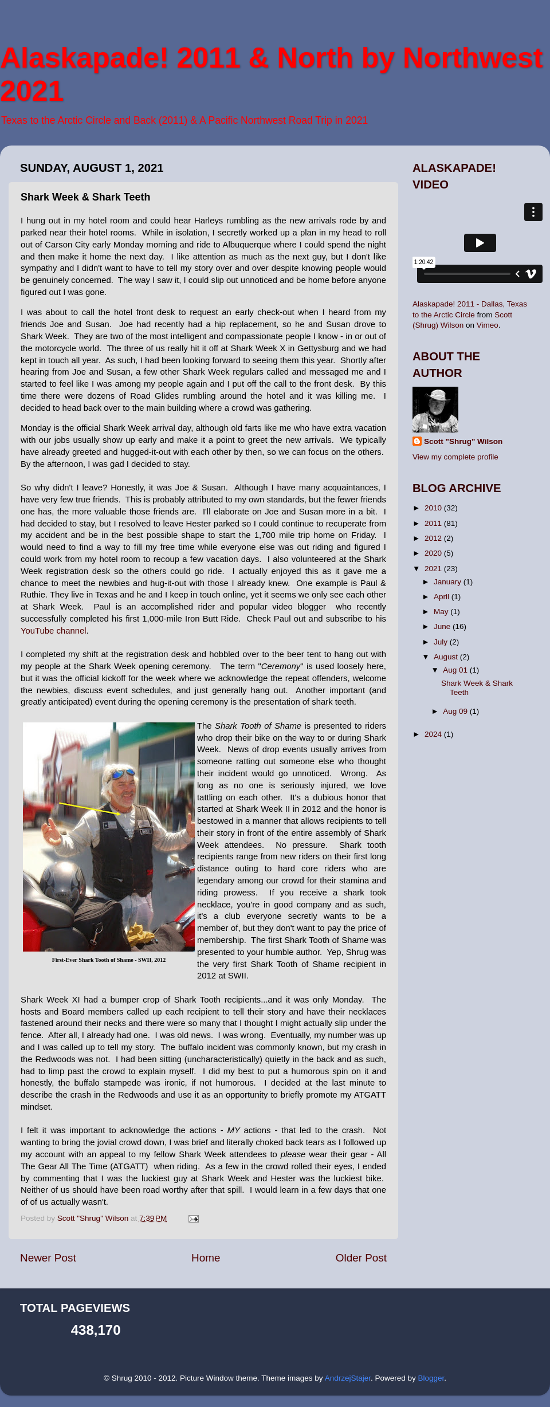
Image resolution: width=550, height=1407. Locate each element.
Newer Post (48, 1258)
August (447, 657)
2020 (434, 553)
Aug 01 (456, 670)
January (448, 581)
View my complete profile (455, 457)
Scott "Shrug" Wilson (463, 441)
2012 (434, 538)
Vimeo (487, 325)
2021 (434, 568)
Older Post (361, 1258)
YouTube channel (53, 630)
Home (205, 1258)
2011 (434, 523)
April (442, 596)
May (442, 611)
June (443, 626)
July (442, 642)
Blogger (431, 1378)
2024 (434, 734)
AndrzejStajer (348, 1378)
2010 (434, 508)
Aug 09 (456, 711)
